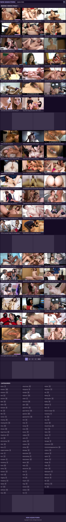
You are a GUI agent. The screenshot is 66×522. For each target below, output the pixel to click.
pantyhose (48, 389)
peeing (47, 395)
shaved (48, 423)
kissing (25, 426)
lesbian (26, 441)
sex (47, 417)
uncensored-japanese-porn (52, 447)
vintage (47, 462)
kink (25, 420)
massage (26, 450)
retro (47, 408)
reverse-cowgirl (50, 411)
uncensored (49, 444)
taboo (47, 429)
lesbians (26, 444)
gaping (3, 484)
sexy (47, 420)
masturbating (27, 456)
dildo (3, 444)
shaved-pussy (49, 426)
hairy (3, 493)
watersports (49, 472)
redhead (48, 405)
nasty (25, 465)
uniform (48, 450)
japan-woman (27, 411)
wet (47, 481)
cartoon (4, 417)
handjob (26, 392)
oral (25, 478)
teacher (48, 435)
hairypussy (26, 389)
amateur (4, 389)
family (3, 468)
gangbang (4, 481)
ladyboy (26, 435)
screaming (48, 414)
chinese (4, 429)
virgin (47, 465)
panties (48, 386)
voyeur (48, 468)
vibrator (48, 459)
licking (26, 447)
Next (39, 359)
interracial (26, 402)
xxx (47, 487)
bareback (4, 408)
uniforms (48, 453)
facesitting (4, 462)
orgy (25, 484)
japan (25, 405)
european (4, 459)
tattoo (47, 432)
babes (3, 405)
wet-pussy (48, 484)
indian (25, 399)
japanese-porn (27, 417)
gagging (4, 478)
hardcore (26, 395)
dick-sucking (5, 441)
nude (25, 475)
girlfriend (4, 490)
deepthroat (5, 435)
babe (3, 402)
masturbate (27, 453)
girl (3, 487)
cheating (4, 420)
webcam (48, 475)
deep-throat (5, 432)
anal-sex (4, 399)
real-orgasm (49, 399)
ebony (3, 447)
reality (47, 402)
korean (26, 432)
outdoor (26, 490)
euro (3, 456)
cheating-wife (5, 423)
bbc (3, 411)
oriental (26, 487)
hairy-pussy (27, 386)
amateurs (4, 392)
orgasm (26, 481)
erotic (3, 453)
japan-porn (27, 408)
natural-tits (27, 468)
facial (3, 465)
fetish (3, 475)
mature (26, 462)
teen (47, 438)
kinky (25, 423)
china (3, 426)
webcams (48, 478)
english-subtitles (6, 450)
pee (47, 392)
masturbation (27, 459)
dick (3, 438)
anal (3, 395)
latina (25, 438)
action (3, 386)
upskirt (47, 456)
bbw (3, 414)
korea (25, 429)
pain (25, 493)
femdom (4, 472)
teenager (48, 441)
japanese (26, 414)
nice (25, 472)
